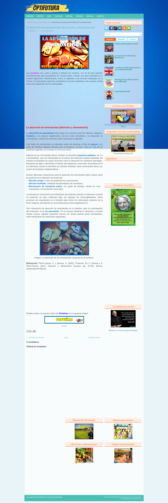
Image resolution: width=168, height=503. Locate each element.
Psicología (58, 16)
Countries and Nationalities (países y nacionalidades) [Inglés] (128, 68)
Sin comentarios (47, 31)
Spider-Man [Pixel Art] (122, 91)
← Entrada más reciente (35, 337)
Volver (64, 326)
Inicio (29, 22)
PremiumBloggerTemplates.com (131, 498)
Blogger (134, 330)
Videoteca (90, 16)
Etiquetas (121, 39)
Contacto (100, 16)
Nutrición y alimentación (41, 22)
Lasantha (138, 497)
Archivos (132, 39)
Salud (49, 16)
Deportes (40, 16)
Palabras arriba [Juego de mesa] (126, 44)
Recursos (79, 16)
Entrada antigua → (95, 337)
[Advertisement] (64, 105)
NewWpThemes (116, 497)
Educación (29, 16)
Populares (110, 39)
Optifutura (31, 31)
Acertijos (69, 16)
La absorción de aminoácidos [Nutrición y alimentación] (60, 27)
